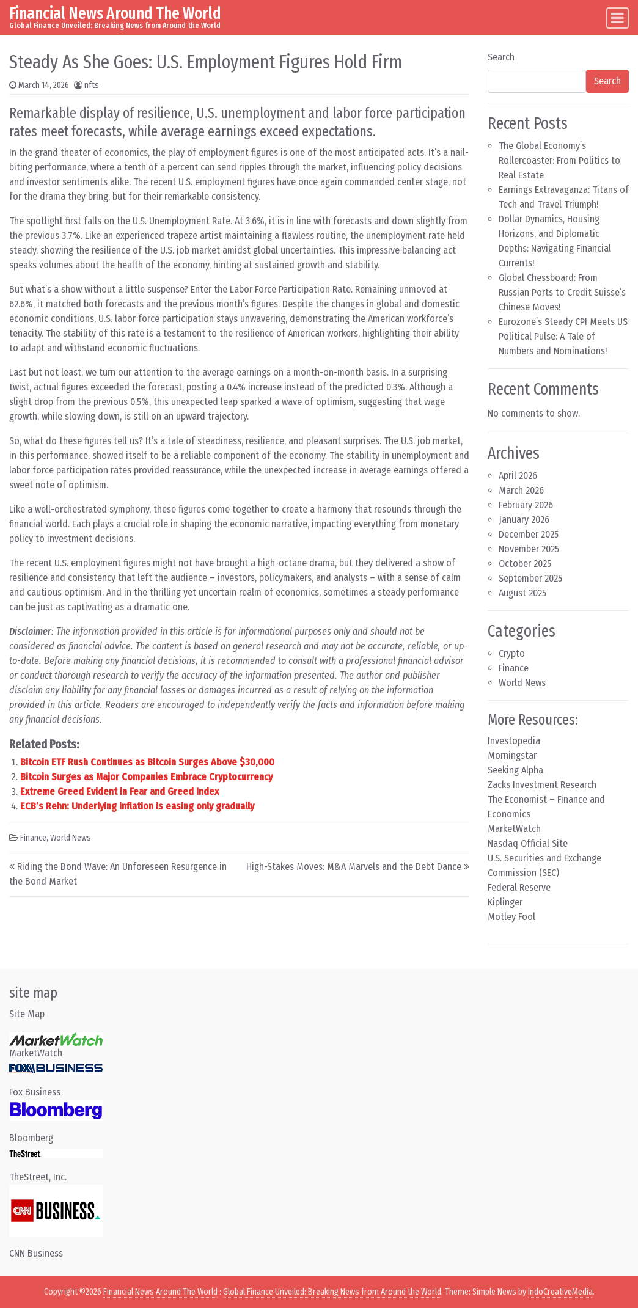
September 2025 (530, 578)
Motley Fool (511, 917)
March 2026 (521, 490)
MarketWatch (514, 829)
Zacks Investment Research (542, 785)
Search (501, 57)
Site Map (27, 1014)
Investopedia (514, 741)
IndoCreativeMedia (560, 1292)
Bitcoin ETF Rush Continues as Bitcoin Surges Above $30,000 (147, 762)
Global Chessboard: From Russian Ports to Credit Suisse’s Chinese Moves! (562, 292)
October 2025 (525, 563)
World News (70, 838)
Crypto (512, 653)
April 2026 (518, 475)
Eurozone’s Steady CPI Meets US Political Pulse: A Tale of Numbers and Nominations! (563, 336)
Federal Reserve (519, 887)
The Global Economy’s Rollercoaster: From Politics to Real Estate (559, 160)
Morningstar (512, 755)
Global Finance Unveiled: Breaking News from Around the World (332, 1292)
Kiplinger (505, 902)
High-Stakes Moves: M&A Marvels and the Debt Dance (353, 866)
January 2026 (524, 519)
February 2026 (526, 505)
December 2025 (529, 534)
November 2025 (529, 549)
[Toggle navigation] (617, 18)
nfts (91, 85)
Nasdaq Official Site (528, 843)
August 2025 (522, 593)
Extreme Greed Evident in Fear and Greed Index (119, 791)
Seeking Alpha (515, 770)
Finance (33, 838)
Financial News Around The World (115, 13)
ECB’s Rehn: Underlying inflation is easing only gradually (137, 806)
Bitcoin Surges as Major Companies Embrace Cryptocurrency (146, 777)
